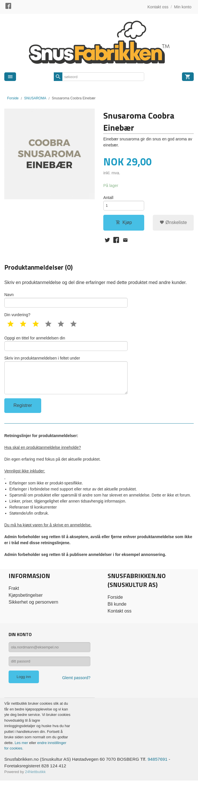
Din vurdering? (17, 318)
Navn (66, 302)
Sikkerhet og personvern (33, 608)
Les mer (22, 752)
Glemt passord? (76, 687)
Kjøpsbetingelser (26, 602)
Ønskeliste (173, 223)
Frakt (14, 595)
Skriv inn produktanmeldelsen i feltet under (66, 380)
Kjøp (124, 223)
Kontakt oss (120, 617)
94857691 (162, 768)
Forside (13, 98)
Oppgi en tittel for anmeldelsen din (66, 347)
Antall (108, 197)
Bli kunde (117, 611)
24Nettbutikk (35, 781)
